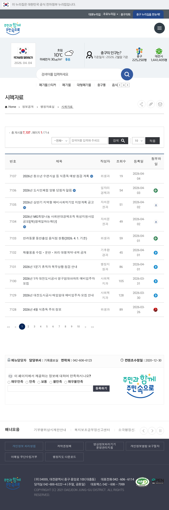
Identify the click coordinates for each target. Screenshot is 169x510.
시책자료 (67, 106)
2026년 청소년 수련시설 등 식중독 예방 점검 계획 (56, 176)
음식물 (116, 85)
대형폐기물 (84, 85)
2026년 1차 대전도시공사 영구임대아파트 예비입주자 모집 (59, 281)
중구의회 (125, 14)
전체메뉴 (159, 28)
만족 (30, 381)
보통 (42, 381)
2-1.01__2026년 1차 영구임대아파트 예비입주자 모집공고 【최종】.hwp (156, 281)
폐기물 (66, 85)
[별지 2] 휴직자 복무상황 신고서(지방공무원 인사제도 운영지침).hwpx (156, 267)
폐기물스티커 (47, 85)
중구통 (101, 85)
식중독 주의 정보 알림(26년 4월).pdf (156, 310)
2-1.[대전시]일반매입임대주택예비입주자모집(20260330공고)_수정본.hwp (156, 296)
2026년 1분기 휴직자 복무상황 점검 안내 (50, 267)
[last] (92, 326)
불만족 (56, 381)
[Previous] (15, 326)
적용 (152, 141)
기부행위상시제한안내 (50, 430)
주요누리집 (109, 14)
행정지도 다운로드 (64, 456)
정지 (124, 85)
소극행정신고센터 (131, 430)
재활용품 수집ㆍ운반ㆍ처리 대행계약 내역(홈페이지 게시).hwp (156, 253)
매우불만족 (73, 381)
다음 (127, 85)
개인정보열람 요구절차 (144, 446)
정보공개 (28, 106)
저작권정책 (64, 446)
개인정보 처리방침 (24, 446)
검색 (127, 74)
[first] (8, 326)
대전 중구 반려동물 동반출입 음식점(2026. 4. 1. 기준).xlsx (156, 239)
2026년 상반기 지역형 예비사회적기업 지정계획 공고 (58, 202)
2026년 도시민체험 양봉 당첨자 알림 (47, 190)
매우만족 (15, 381)
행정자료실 (47, 106)
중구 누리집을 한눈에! (148, 14)
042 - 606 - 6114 (123, 479)
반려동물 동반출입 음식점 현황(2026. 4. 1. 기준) (55, 238)
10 (78, 326)
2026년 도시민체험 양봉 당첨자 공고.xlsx (156, 191)
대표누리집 (95, 14)
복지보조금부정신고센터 (92, 430)
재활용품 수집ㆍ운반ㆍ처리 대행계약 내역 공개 (54, 252)
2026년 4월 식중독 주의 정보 (42, 309)
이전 (120, 85)
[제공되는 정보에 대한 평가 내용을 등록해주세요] (50, 388)
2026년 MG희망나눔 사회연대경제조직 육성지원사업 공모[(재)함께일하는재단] (58, 219)
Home (12, 106)
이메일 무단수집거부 (24, 456)
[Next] (85, 326)
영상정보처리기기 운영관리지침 (104, 446)
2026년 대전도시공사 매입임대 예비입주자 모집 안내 (58, 295)
